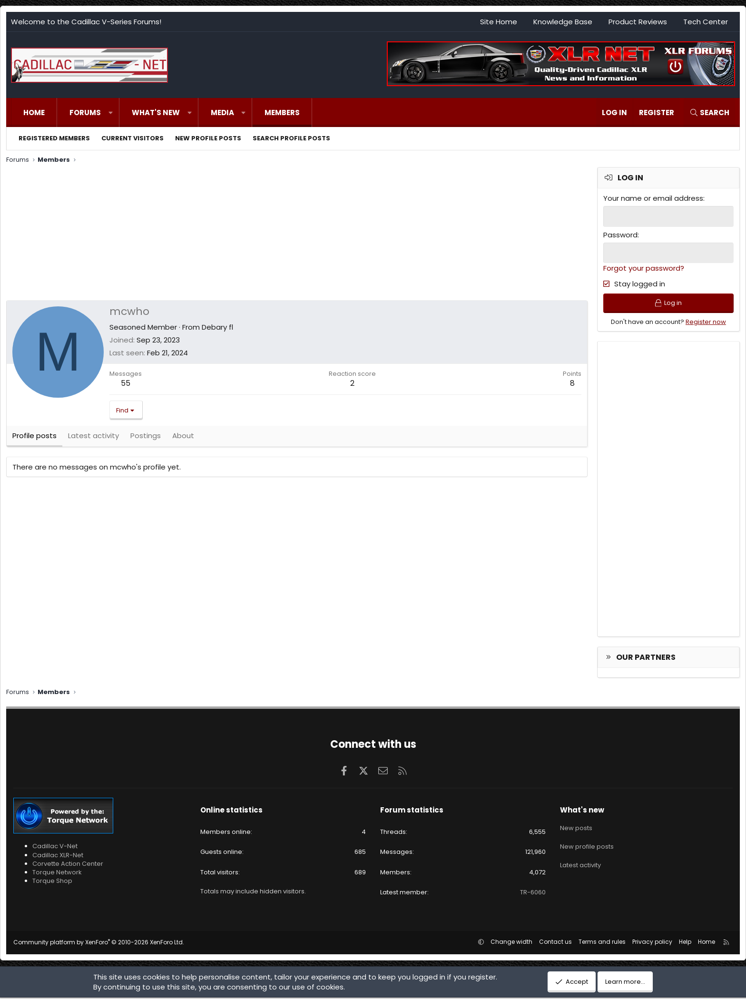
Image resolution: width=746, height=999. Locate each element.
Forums (85, 113)
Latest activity (580, 861)
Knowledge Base (562, 22)
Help (685, 943)
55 (125, 383)
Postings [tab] (145, 437)
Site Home (498, 22)
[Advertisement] (291, 233)
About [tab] (183, 437)
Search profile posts (291, 138)
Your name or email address (653, 198)
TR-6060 (533, 893)
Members (282, 113)
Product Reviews (638, 22)
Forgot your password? (643, 268)
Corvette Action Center (67, 864)
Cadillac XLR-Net (57, 856)
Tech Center (705, 22)
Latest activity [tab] (93, 437)
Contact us (555, 943)
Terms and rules (602, 943)
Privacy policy (652, 943)
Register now (706, 322)
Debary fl (217, 327)
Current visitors (132, 138)
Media (222, 113)
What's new (156, 113)
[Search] (709, 112)
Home (34, 113)
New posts (576, 827)
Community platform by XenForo (98, 944)
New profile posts (208, 138)
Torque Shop (52, 882)
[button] (110, 112)
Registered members (54, 138)
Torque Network (57, 873)
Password (620, 234)
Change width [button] (511, 943)
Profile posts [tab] (34, 437)
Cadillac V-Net (55, 847)
